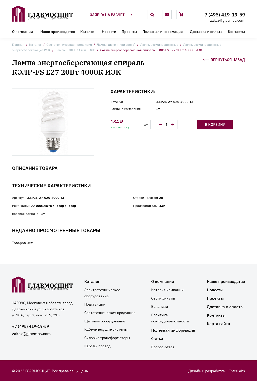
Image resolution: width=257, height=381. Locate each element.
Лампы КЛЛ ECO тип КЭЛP (75, 50)
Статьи (157, 338)
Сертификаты (163, 298)
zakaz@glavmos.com (227, 20)
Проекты (129, 31)
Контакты (236, 31)
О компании (22, 31)
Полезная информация (163, 31)
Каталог (87, 31)
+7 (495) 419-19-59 (223, 14)
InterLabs (237, 370)
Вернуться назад (224, 59)
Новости (109, 31)
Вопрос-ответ (162, 346)
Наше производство (57, 31)
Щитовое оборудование (104, 320)
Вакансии (159, 306)
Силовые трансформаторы (107, 337)
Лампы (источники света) (116, 44)
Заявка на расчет (111, 15)
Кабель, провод (97, 345)
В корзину (215, 124)
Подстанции (94, 304)
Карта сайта (218, 323)
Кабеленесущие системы (105, 329)
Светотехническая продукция (69, 44)
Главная (18, 44)
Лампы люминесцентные (159, 44)
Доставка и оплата (206, 31)
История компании (167, 289)
